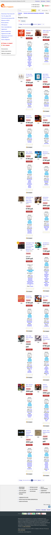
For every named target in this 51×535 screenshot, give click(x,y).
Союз (31, 53)
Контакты (37, 1)
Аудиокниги (4, 29)
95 (28, 24)
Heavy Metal (46, 143)
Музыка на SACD (5, 20)
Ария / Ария (46, 323)
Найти (33, 10)
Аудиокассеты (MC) (6, 33)
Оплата (48, 1)
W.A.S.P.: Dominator (46, 115)
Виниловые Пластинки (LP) (7, 13)
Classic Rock (29, 324)
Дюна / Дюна (29, 412)
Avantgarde (46, 61)
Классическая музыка (22, 493)
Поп (46, 374)
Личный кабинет (45, 10)
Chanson (31, 286)
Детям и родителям (6, 31)
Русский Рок (29, 325)
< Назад (20, 24)
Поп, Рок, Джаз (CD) (6, 16)
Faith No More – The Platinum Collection (46, 199)
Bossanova (46, 184)
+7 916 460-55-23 (35, 6)
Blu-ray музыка (4, 22)
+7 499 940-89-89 (35, 4)
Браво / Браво (29, 367)
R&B (48, 373)
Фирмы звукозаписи (6, 51)
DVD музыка (4, 24)
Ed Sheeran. (28, 30)
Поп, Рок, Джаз (22, 490)
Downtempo (46, 284)
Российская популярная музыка (29, 415)
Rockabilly (29, 371)
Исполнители (4, 49)
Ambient (45, 282)
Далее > (39, 24)
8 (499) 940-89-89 (27, 526)
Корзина (47, 5)
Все (19, 20)
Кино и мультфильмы (6, 27)
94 (26, 24)
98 (34, 24)
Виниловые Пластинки (22, 488)
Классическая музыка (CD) (7, 18)
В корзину (29, 38)
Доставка (43, 1)
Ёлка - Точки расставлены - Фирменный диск (46, 337)
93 (24, 24)
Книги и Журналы (5, 39)
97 (32, 24)
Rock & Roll (29, 372)
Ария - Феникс (45, 296)
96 (30, 24)
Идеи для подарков (6, 53)
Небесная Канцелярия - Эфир (45, 386)
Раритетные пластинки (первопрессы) (6, 36)
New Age (46, 285)
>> (43, 24)
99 (36, 24)
